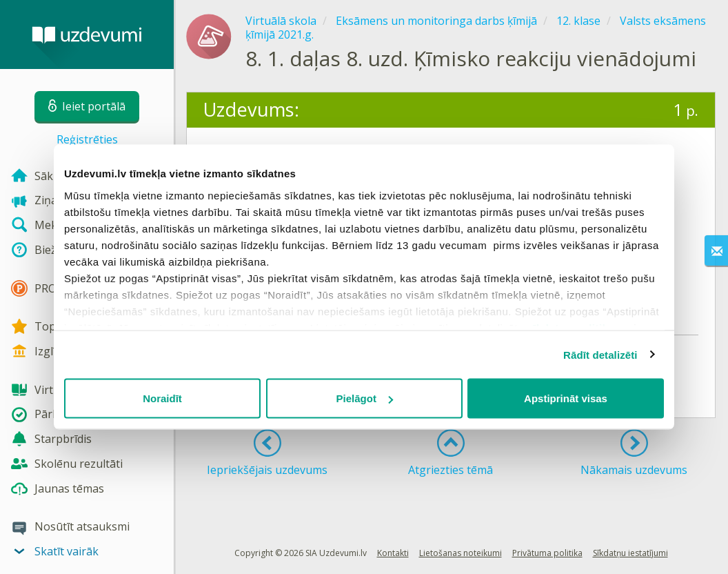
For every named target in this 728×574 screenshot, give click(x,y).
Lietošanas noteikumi (460, 553)
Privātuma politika (547, 553)
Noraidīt (162, 398)
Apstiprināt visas (565, 398)
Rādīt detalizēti (600, 354)
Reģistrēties (87, 139)
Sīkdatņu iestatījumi (630, 553)
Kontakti (393, 553)
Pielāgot (364, 398)
